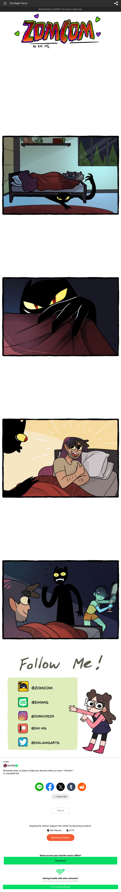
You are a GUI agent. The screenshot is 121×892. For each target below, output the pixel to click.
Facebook (50, 787)
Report (60, 810)
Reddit (82, 787)
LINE (39, 787)
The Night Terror (18, 3)
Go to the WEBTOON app (60, 887)
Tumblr (71, 787)
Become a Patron (61, 837)
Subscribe (61, 796)
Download (60, 860)
